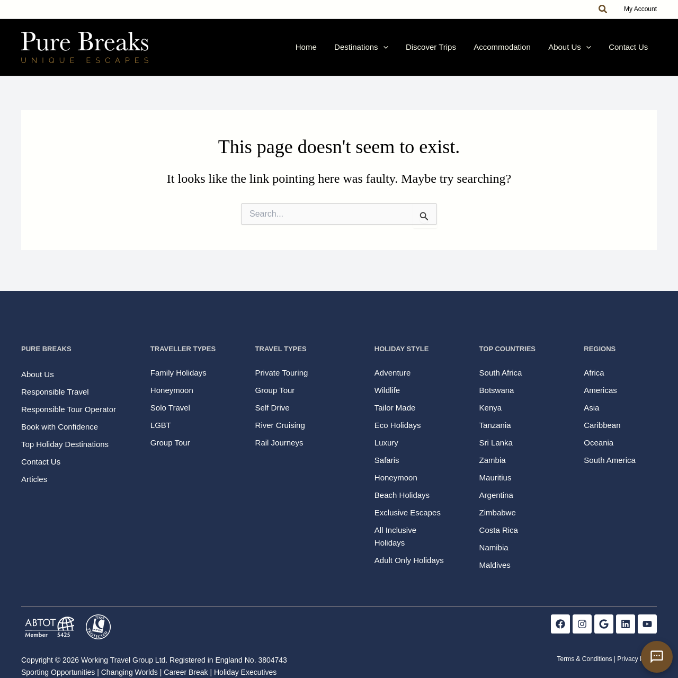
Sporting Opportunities (58, 672)
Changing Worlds (129, 672)
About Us (580, 50)
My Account (640, 9)
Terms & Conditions (584, 659)
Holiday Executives (245, 672)
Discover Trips (456, 50)
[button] (603, 9)
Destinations (393, 50)
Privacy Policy (637, 659)
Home (344, 50)
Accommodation (520, 50)
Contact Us (632, 50)
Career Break (186, 672)
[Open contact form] (657, 657)
